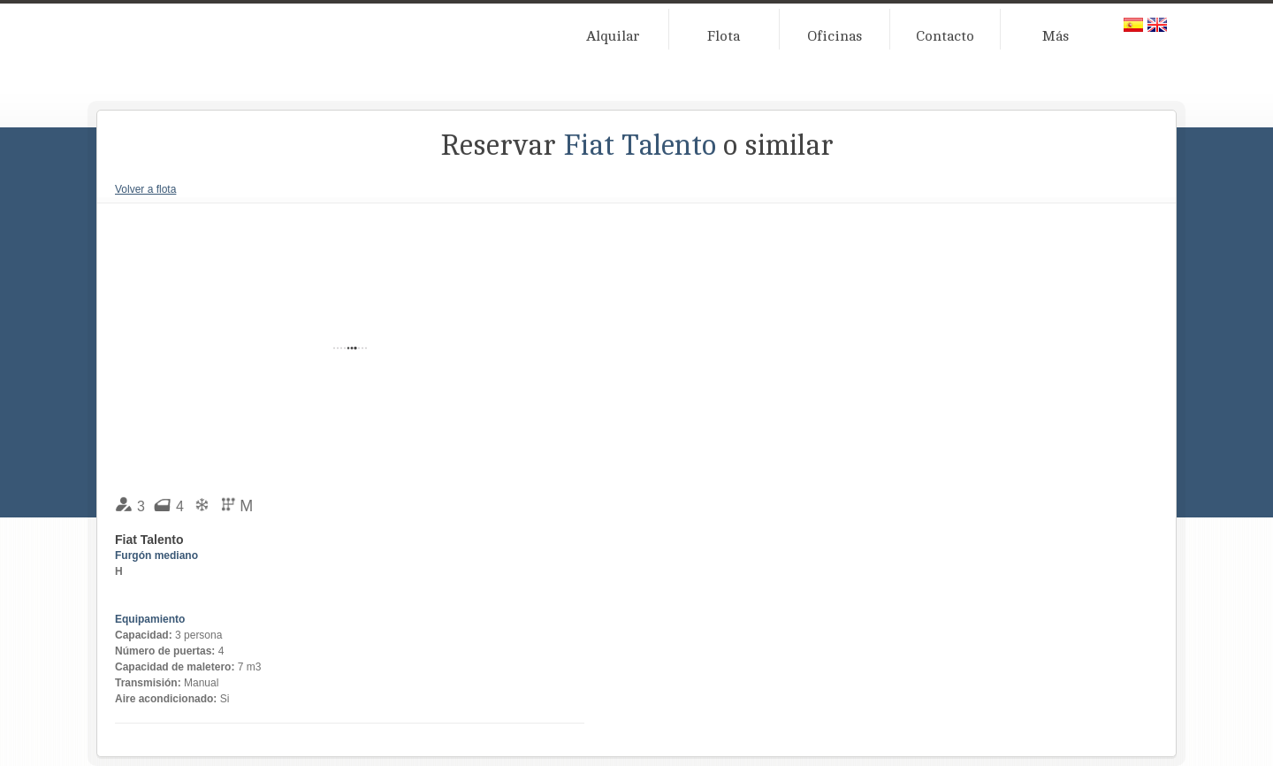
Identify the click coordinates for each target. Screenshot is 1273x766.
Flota (723, 36)
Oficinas (834, 36)
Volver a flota (145, 189)
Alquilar (613, 36)
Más (1055, 36)
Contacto (945, 36)
